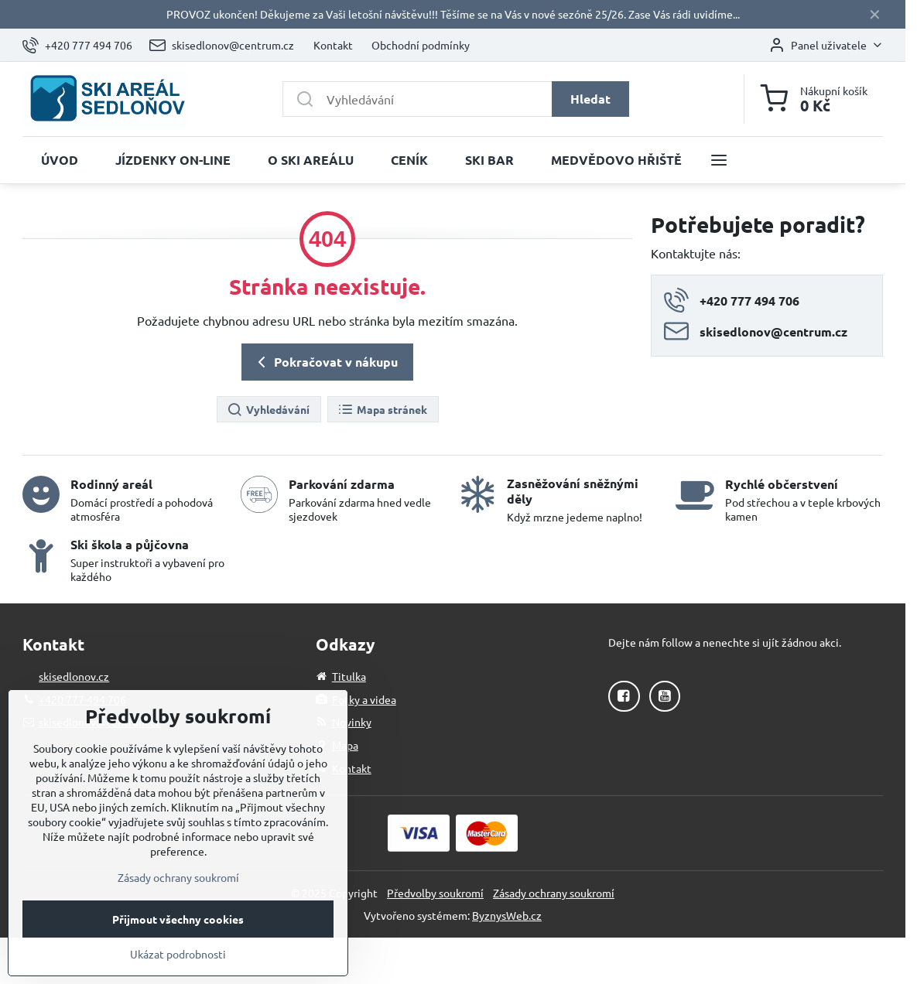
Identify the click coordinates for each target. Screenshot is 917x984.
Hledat (590, 99)
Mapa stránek (382, 410)
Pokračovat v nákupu (325, 362)
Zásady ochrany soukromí (553, 893)
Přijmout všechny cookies (178, 953)
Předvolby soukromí (435, 893)
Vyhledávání (268, 410)
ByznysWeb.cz (507, 915)
